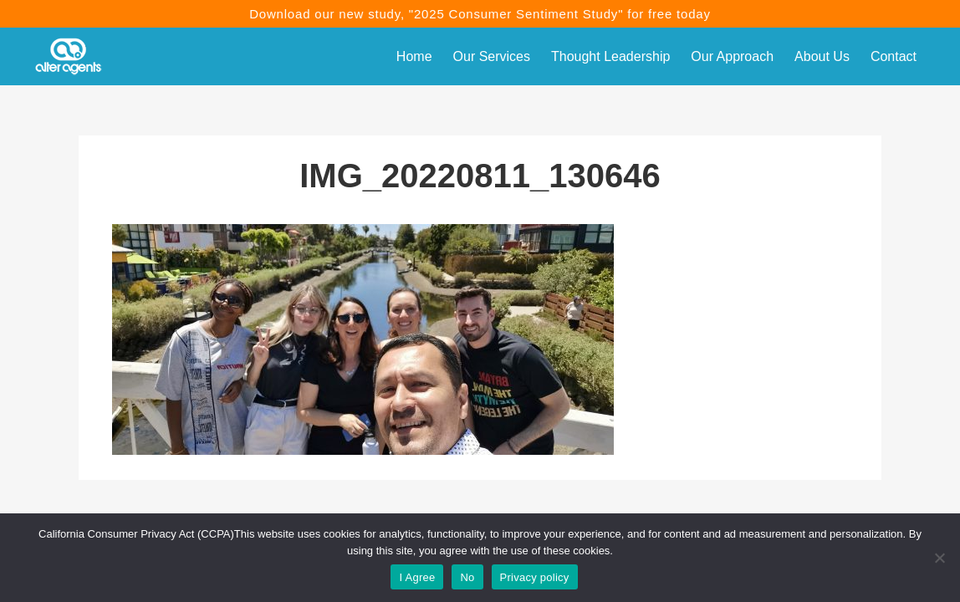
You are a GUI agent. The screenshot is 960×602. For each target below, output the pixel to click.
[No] (939, 557)
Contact (894, 56)
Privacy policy (534, 577)
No (467, 577)
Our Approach (732, 56)
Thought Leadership (610, 56)
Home (414, 56)
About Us (822, 56)
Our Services (491, 56)
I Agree (417, 577)
